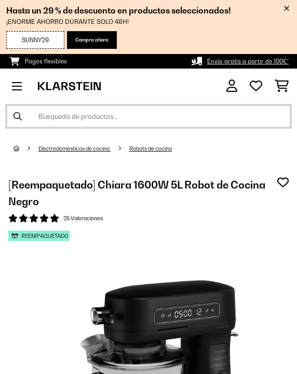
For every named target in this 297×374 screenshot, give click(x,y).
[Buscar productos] (148, 116)
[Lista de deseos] (256, 86)
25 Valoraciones (83, 218)
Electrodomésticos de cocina (74, 148)
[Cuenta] (231, 86)
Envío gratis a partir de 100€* (248, 61)
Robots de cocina (150, 148)
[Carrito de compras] (282, 86)
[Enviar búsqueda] (18, 116)
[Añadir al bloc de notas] (283, 182)
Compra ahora (92, 40)
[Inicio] (26, 148)
